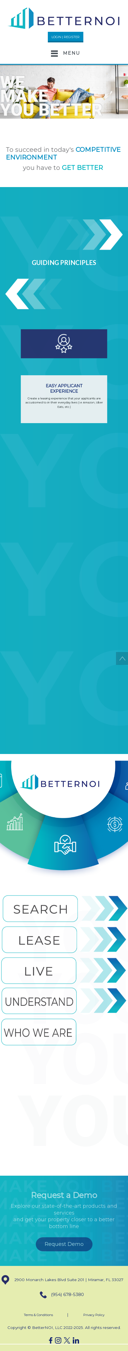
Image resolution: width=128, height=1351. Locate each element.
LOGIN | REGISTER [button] (66, 37)
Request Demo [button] (64, 1244)
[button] (64, 17)
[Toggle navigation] (64, 53)
